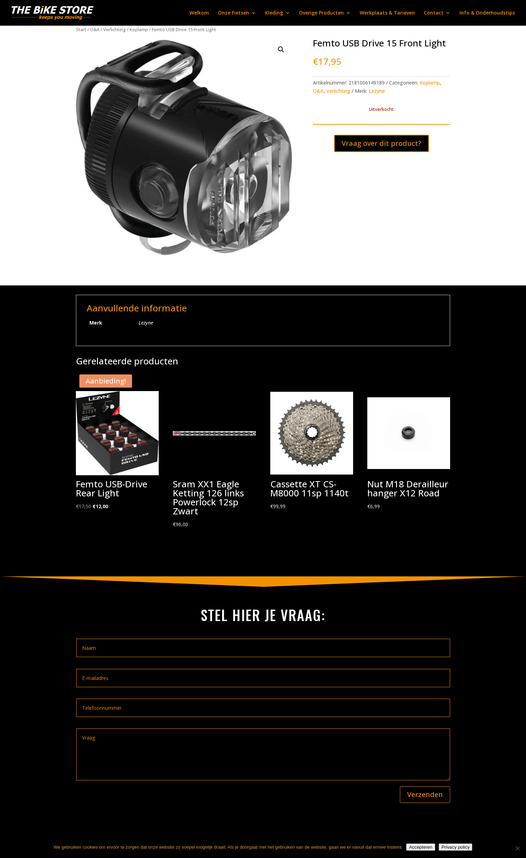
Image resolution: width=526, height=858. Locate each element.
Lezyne (377, 91)
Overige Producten (321, 13)
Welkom (199, 13)
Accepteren (420, 847)
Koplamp (139, 29)
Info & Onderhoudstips (487, 13)
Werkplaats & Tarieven (387, 13)
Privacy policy (455, 847)
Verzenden (425, 794)
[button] (281, 49)
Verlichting (114, 29)
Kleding (274, 13)
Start (81, 29)
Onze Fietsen (233, 13)
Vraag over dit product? (381, 143)
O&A (94, 29)
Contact (434, 13)
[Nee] (517, 848)
